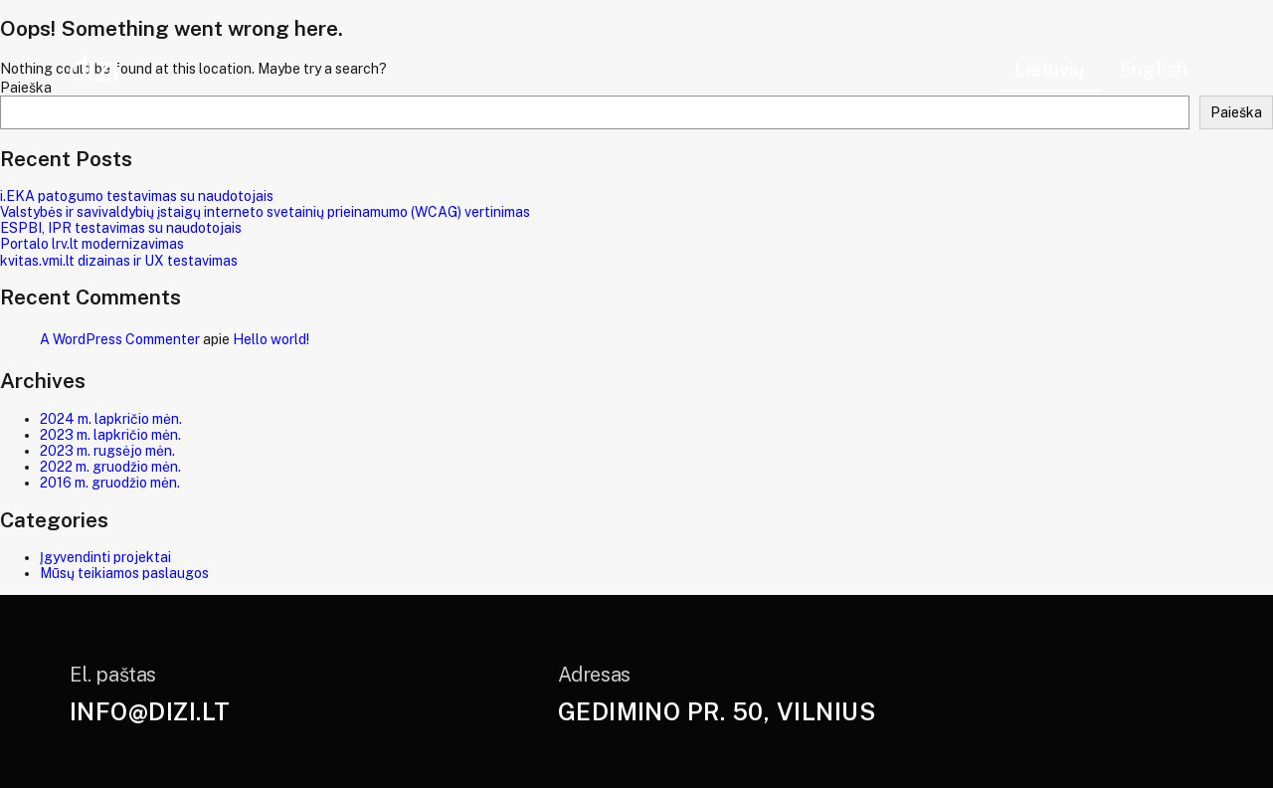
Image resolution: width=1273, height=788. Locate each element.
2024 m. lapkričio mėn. (111, 419)
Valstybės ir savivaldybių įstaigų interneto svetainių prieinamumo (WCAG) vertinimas (265, 212)
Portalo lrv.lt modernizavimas (92, 244)
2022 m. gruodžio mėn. (110, 467)
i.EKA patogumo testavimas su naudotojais (136, 196)
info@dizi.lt (150, 711)
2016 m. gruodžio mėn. (110, 483)
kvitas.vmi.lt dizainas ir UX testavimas (119, 261)
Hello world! (271, 339)
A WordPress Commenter (120, 339)
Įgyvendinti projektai (105, 557)
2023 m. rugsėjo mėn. (107, 451)
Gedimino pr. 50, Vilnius (717, 711)
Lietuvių (1049, 70)
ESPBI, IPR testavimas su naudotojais (121, 228)
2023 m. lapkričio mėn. (110, 435)
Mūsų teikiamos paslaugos (124, 573)
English (1153, 70)
